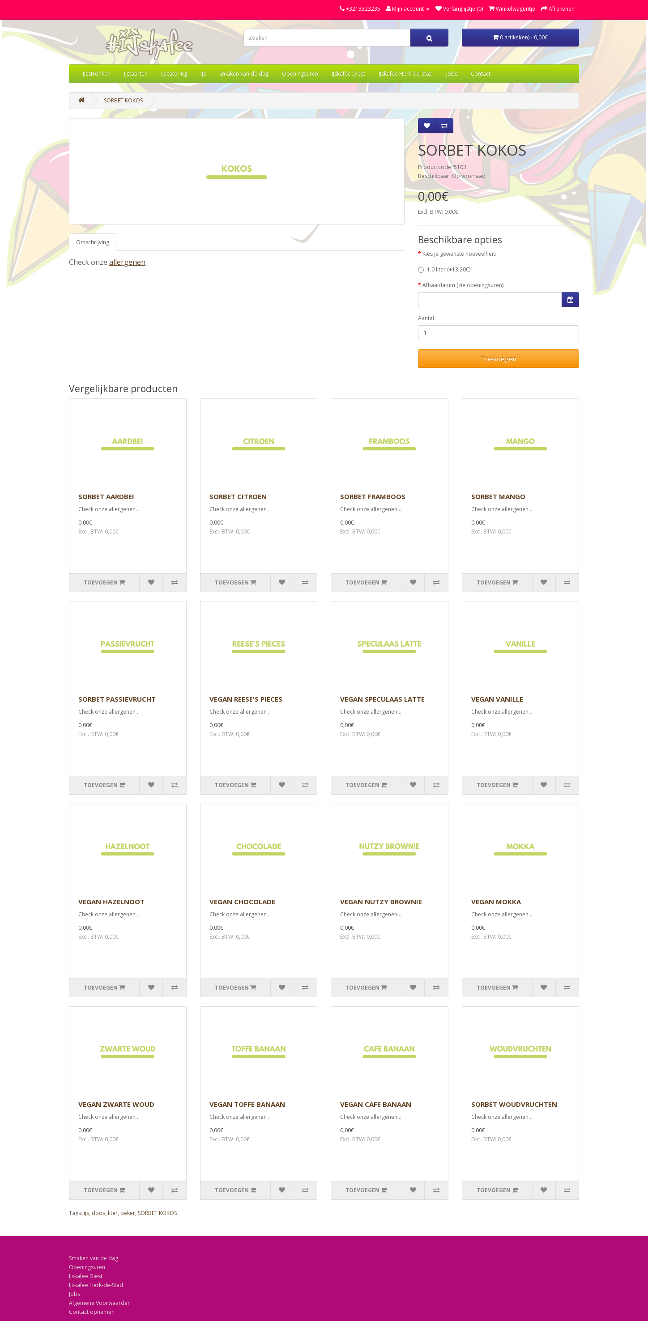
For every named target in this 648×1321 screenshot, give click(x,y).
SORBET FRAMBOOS (372, 496)
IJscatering (174, 73)
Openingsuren (300, 73)
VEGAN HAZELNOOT (111, 901)
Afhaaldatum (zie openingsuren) (462, 285)
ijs (86, 1213)
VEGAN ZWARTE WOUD (116, 1104)
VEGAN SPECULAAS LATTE (382, 698)
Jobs (451, 73)
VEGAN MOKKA (496, 901)
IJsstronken (97, 73)
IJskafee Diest (348, 73)
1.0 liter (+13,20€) (444, 269)
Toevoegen (498, 358)
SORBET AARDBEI (106, 496)
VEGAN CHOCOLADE (242, 901)
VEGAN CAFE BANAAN (375, 1104)
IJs (203, 73)
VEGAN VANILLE (497, 698)
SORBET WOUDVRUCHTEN (514, 1104)
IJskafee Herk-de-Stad (406, 73)
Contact (480, 73)
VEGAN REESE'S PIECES (245, 698)
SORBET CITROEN (238, 496)
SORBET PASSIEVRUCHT (117, 698)
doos (98, 1213)
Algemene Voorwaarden (100, 1303)
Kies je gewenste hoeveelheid (459, 254)
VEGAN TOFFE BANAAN (247, 1104)
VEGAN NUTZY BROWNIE (381, 901)
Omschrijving (92, 242)
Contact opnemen (92, 1312)
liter (113, 1213)
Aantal (426, 318)
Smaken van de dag (244, 73)
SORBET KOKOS (123, 100)
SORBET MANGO (498, 496)
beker (127, 1213)
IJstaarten (136, 73)
